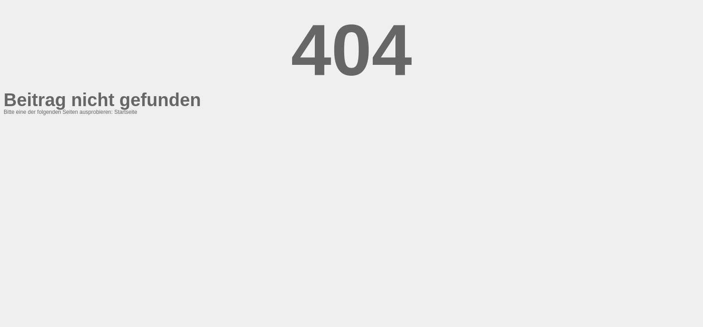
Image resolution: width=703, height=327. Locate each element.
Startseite (125, 112)
